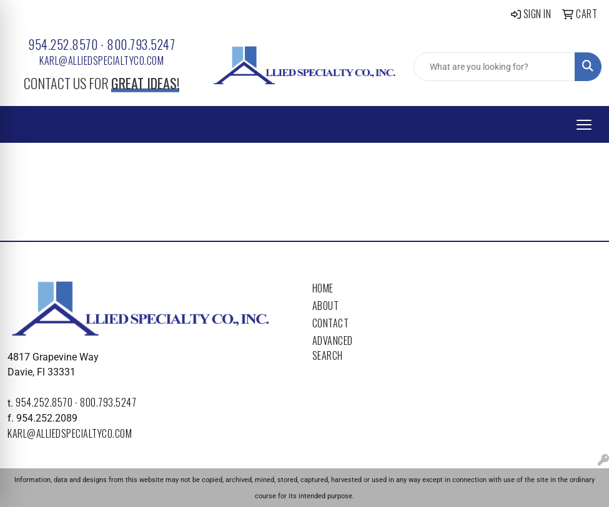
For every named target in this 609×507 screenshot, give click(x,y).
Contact (330, 323)
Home (323, 288)
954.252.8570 (62, 44)
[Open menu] (584, 124)
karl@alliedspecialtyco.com (101, 60)
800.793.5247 (141, 44)
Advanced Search (332, 348)
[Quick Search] (494, 66)
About (325, 305)
